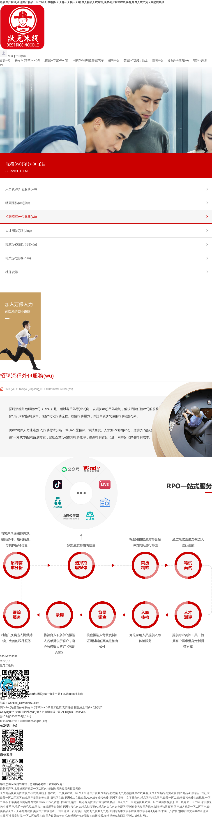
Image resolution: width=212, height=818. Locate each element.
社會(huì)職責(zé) (178, 60)
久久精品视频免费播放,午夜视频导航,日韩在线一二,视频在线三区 (39, 793)
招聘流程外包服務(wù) (21, 216)
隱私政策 (56, 707)
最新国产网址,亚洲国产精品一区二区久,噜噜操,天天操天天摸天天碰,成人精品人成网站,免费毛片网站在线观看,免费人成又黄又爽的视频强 (82, 2)
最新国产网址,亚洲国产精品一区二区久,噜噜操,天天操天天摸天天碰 (40, 788)
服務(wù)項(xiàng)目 (56, 60)
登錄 (10, 56)
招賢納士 (79, 707)
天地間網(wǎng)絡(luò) (33, 721)
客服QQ (5, 661)
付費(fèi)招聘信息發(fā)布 (88, 60)
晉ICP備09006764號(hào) (15, 716)
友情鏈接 (67, 707)
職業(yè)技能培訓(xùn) (21, 244)
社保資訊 (11, 272)
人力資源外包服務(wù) (21, 189)
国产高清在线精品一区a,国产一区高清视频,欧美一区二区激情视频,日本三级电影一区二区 (146, 802)
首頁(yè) (5, 60)
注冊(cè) (21, 56)
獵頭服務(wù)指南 (17, 203)
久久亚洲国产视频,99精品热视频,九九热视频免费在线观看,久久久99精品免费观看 (127, 793)
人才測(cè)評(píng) (18, 230)
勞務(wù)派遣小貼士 (136, 60)
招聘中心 (113, 60)
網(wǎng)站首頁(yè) (12, 707)
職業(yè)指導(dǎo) (18, 258)
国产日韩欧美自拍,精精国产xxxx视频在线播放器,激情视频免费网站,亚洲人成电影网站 (97, 815)
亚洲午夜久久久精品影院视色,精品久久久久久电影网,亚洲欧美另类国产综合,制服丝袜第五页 (117, 806)
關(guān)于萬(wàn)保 (27, 60)
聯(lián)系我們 (93, 707)
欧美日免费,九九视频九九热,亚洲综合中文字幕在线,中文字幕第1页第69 (118, 811)
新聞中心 (157, 60)
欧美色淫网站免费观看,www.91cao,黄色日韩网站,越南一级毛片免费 (52, 802)
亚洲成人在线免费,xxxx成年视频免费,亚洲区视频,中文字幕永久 (102, 797)
